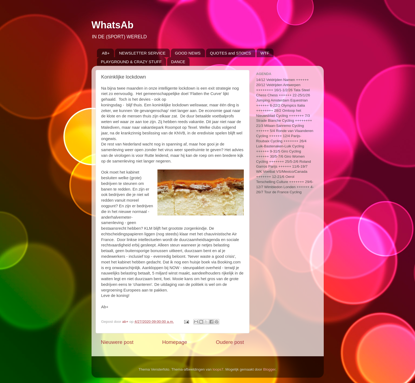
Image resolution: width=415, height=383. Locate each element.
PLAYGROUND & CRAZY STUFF (131, 61)
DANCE (178, 61)
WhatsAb (113, 24)
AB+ (106, 53)
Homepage (174, 342)
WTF (265, 53)
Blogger (269, 369)
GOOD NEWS (188, 53)
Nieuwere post (117, 342)
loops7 (218, 369)
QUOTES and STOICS (230, 53)
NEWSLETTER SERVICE (142, 53)
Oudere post (230, 342)
